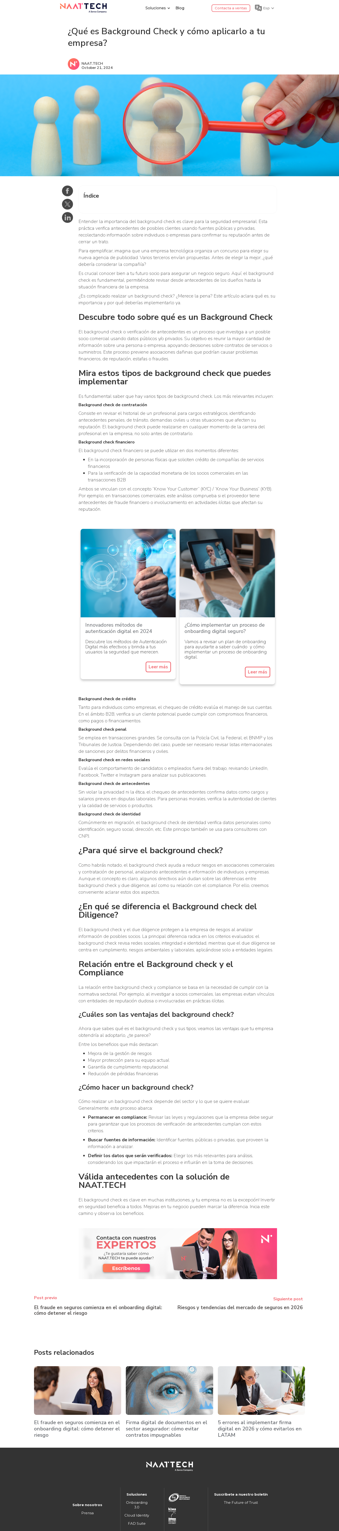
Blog (179, 8)
